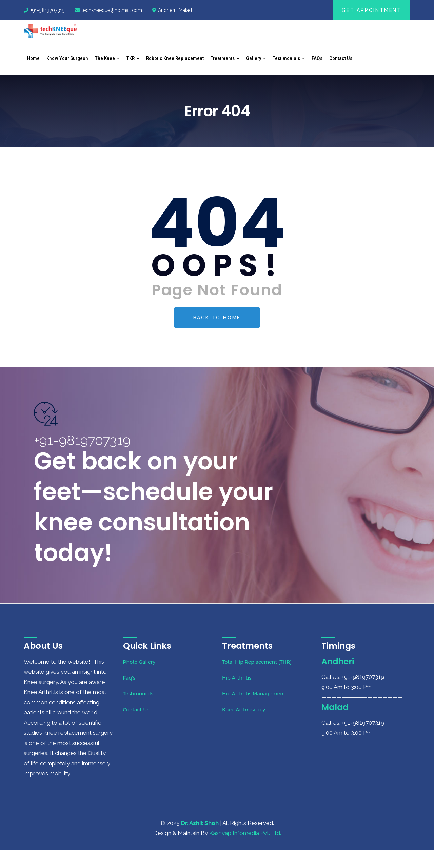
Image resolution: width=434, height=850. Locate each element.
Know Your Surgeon (67, 58)
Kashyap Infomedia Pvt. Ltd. (245, 833)
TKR (130, 58)
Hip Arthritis (236, 678)
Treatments (223, 58)
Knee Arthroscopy (243, 710)
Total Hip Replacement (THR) (257, 662)
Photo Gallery (139, 662)
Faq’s (129, 678)
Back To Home (217, 317)
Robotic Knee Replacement (175, 58)
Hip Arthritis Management (253, 694)
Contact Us (340, 58)
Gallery (253, 58)
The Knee (105, 58)
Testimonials (286, 58)
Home (33, 58)
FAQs (317, 58)
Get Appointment (371, 10)
